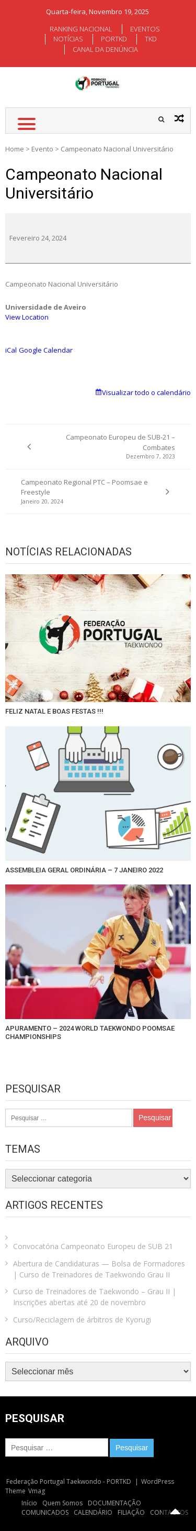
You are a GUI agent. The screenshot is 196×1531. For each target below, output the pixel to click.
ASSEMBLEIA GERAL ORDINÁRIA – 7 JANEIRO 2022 (84, 870)
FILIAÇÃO (131, 1512)
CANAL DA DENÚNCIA (105, 49)
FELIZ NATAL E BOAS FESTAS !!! (54, 711)
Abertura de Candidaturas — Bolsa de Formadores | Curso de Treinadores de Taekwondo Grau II (99, 1269)
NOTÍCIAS (68, 38)
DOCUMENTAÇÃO (114, 1503)
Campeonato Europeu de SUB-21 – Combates (109, 446)
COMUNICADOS (44, 1512)
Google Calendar (46, 350)
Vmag (36, 1490)
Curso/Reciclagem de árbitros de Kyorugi (82, 1320)
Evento (42, 149)
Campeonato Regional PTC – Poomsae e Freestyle (87, 491)
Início (29, 1503)
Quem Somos (62, 1503)
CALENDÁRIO (93, 1512)
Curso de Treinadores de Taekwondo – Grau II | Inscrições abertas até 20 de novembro (94, 1296)
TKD (151, 38)
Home (14, 149)
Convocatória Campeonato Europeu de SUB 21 (93, 1246)
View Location (27, 317)
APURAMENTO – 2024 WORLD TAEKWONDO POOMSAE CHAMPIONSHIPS (90, 1032)
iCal (11, 350)
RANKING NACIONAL (81, 29)
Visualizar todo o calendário (146, 392)
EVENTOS (145, 29)
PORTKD (114, 38)
